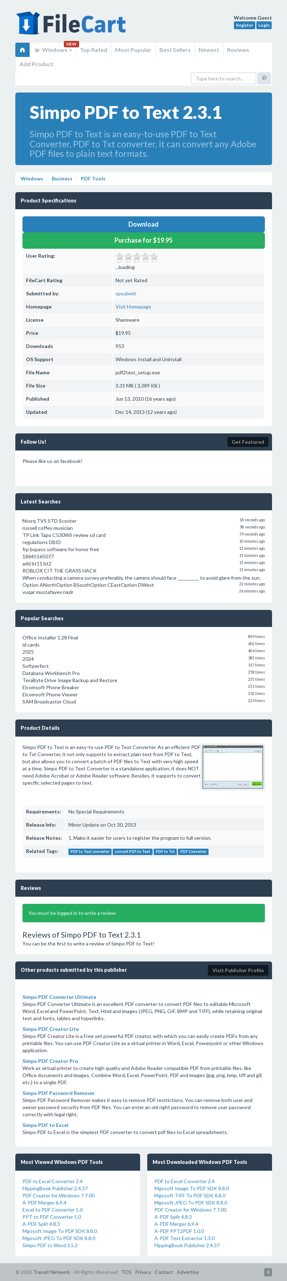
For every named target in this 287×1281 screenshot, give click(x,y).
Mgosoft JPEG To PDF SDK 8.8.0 (58, 1238)
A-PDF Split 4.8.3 (41, 1224)
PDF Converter (193, 851)
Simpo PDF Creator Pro (50, 1061)
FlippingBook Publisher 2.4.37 (55, 1188)
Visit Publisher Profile (238, 970)
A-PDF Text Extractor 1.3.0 (184, 1238)
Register (244, 25)
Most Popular (133, 49)
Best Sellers (175, 49)
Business (61, 178)
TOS (126, 1272)
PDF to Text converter (90, 851)
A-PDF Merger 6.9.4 (44, 1203)
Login (264, 25)
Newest (209, 49)
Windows (53, 49)
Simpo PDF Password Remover (58, 1093)
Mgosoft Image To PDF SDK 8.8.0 (59, 1231)
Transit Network (51, 1272)
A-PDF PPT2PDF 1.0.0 (179, 1231)
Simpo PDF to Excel (45, 1125)
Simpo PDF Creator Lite (50, 1029)
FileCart (72, 27)
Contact (164, 1272)
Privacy (143, 1272)
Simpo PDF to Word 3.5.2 (50, 1245)
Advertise (188, 1272)
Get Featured (248, 442)
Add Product (36, 63)
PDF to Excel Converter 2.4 (52, 1181)
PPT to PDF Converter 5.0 (51, 1217)
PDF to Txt (165, 851)
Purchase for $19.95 (143, 240)
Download (143, 224)
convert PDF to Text (132, 851)
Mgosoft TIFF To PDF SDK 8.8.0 (189, 1195)
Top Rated (93, 49)
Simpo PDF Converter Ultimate (59, 997)
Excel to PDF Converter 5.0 (52, 1210)
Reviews (238, 49)
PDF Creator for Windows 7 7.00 (58, 1195)
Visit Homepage (133, 307)
